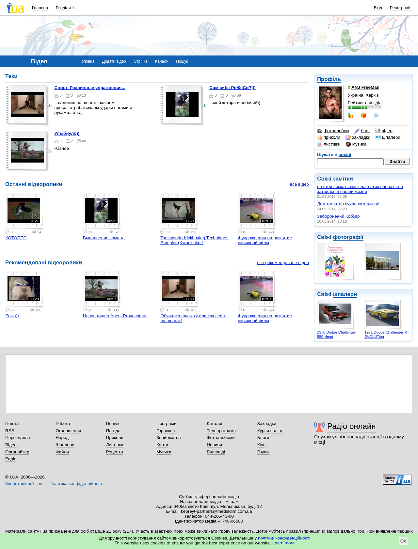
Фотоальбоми (220, 437)
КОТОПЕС (16, 237)
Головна (40, 7)
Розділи (63, 7)
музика (356, 144)
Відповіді (216, 451)
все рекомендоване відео (283, 262)
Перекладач (17, 437)
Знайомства (168, 437)
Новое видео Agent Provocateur (115, 315)
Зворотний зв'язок (23, 483)
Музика (163, 451)
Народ (62, 437)
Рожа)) (12, 315)
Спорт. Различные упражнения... (90, 87)
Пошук (182, 61)
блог (362, 130)
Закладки (266, 423)
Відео (11, 444)
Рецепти (114, 451)
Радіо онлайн (351, 426)
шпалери (388, 137)
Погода (113, 430)
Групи (263, 451)
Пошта (12, 423)
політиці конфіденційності (284, 538)
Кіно (261, 444)
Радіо (10, 458)
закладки (358, 137)
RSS (9, 430)
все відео (299, 184)
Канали (162, 61)
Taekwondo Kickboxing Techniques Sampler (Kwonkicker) (194, 240)
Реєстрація (400, 7)
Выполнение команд (103, 237)
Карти (162, 444)
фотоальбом (333, 130)
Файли (62, 451)
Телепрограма (221, 430)
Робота (63, 423)
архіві (345, 154)
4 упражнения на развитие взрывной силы (265, 240)
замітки (343, 179)
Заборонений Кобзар (338, 216)
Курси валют (270, 430)
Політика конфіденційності (77, 483)
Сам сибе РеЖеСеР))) (232, 87)
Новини (214, 444)
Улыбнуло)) (67, 133)
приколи (328, 137)
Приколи (114, 437)
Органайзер (17, 451)
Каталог (215, 423)
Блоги (263, 437)
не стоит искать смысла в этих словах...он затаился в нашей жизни (360, 189)
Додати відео (114, 61)
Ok (403, 541)
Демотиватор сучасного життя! (348, 203)
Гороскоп (165, 430)
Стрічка (140, 61)
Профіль (329, 79)
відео (384, 130)
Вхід (378, 7)
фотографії (348, 237)
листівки (329, 144)
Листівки (114, 444)
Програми (166, 423)
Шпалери (65, 444)
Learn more (283, 543)
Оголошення (68, 430)
